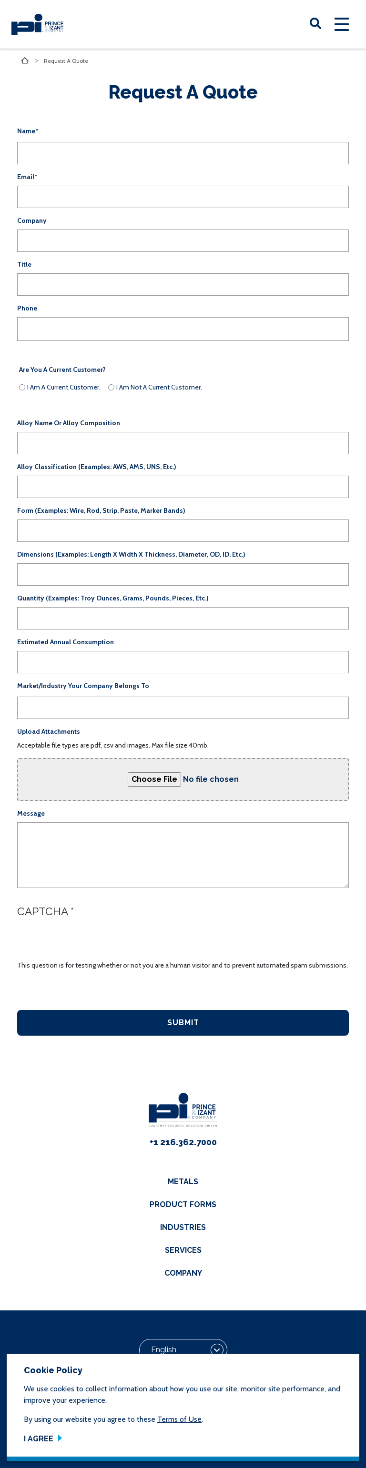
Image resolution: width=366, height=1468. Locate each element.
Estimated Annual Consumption (65, 642)
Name (26, 131)
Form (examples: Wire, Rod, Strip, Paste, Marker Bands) (101, 510)
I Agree (38, 1438)
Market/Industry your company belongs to (83, 685)
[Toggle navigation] (342, 24)
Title (24, 264)
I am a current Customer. (64, 387)
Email (25, 176)
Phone (27, 308)
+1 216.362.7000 (183, 1142)
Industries (183, 1227)
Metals (183, 1181)
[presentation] (89, 941)
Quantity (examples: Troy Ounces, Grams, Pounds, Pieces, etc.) (113, 598)
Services (183, 1250)
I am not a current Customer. (159, 387)
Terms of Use (179, 1419)
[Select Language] (183, 1350)
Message (31, 813)
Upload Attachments (48, 731)
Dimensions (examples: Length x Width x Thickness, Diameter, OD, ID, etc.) (131, 554)
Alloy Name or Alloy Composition (68, 423)
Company (32, 220)
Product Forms (183, 1204)
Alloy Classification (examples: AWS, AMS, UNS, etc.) (96, 466)
